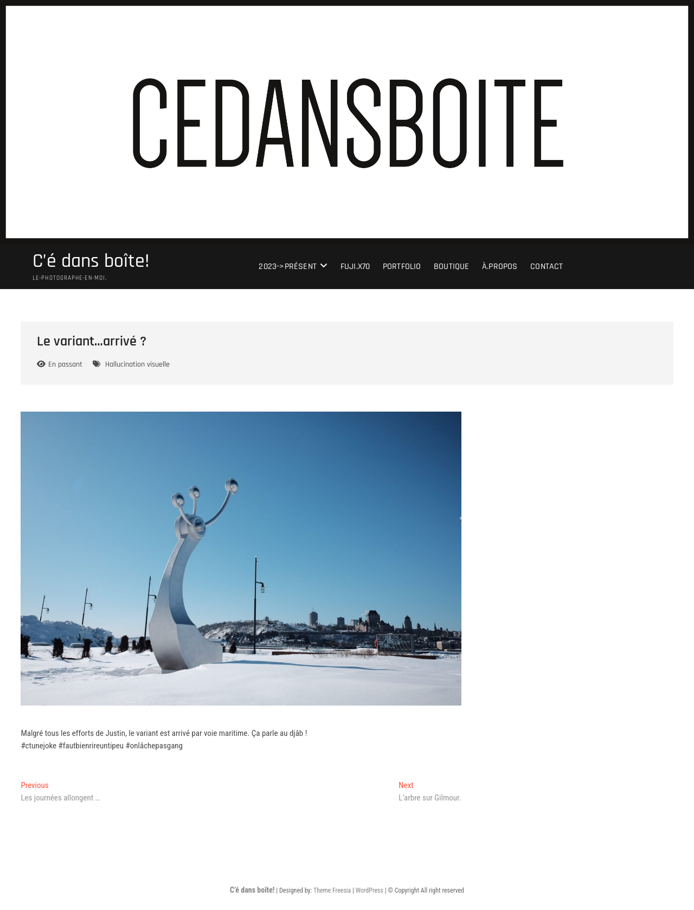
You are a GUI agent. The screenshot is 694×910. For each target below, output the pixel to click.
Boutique (452, 266)
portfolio (402, 266)
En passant (65, 364)
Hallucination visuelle (137, 364)
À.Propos (500, 266)
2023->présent (288, 266)
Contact (546, 266)
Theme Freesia (332, 890)
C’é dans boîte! (91, 261)
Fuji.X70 (355, 266)
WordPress (369, 890)
